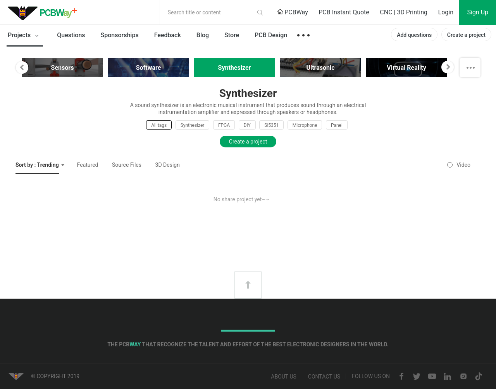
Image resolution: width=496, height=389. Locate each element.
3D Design (167, 165)
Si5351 (271, 125)
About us (283, 376)
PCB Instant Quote (344, 12)
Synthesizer (193, 125)
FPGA (224, 125)
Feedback (167, 35)
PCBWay (292, 12)
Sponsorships (120, 35)
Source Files (126, 165)
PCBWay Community (44, 12)
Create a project (466, 35)
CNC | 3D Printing (403, 12)
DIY (247, 125)
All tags (159, 125)
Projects (24, 35)
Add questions (414, 35)
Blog (202, 35)
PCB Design (271, 35)
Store (231, 35)
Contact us (324, 376)
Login (445, 12)
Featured (87, 165)
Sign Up (477, 12)
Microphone (305, 125)
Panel (337, 125)
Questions (71, 35)
